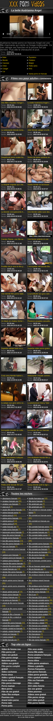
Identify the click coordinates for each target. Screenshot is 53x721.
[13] (11, 498)
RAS (30, 69)
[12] (12, 561)
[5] (13, 587)
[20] (11, 501)
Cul (3, 72)
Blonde (5, 60)
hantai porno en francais (38, 74)
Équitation (32, 57)
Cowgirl (5, 69)
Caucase (5, 63)
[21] (13, 581)
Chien (4, 66)
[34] (40, 544)
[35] (40, 530)
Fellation (32, 60)
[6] (11, 513)
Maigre (31, 63)
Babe (4, 57)
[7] (11, 504)
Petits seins (33, 66)
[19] (14, 576)
